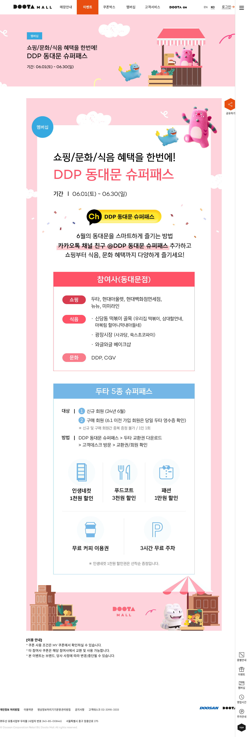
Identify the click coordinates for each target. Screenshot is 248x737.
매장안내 (66, 7)
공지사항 (79, 710)
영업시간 (241, 699)
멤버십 (131, 7)
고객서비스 (152, 7)
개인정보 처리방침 (9, 710)
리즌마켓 (178, 7)
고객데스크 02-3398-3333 (104, 710)
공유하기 (231, 106)
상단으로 (242, 727)
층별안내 (241, 657)
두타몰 (33, 7)
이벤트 (87, 7)
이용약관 (28, 710)
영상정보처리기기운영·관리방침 (54, 710)
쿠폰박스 (109, 7)
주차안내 (241, 713)
